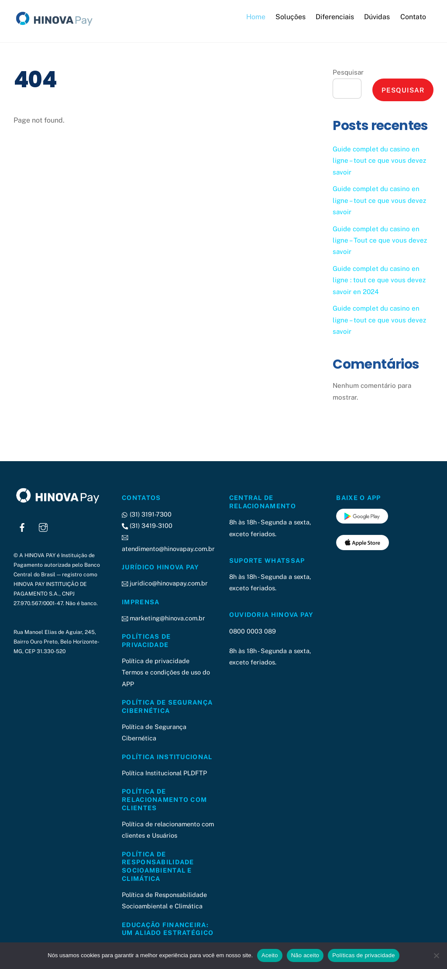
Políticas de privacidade (363, 955)
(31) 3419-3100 (147, 525)
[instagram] (43, 526)
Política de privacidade (155, 660)
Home (255, 17)
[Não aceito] (436, 955)
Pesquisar (348, 72)
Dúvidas (377, 17)
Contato (413, 17)
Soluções (290, 17)
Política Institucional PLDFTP (164, 773)
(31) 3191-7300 (147, 514)
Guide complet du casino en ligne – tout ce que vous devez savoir (379, 160)
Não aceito (305, 955)
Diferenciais (335, 17)
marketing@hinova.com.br (163, 618)
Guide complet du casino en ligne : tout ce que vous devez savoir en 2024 (379, 280)
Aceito (269, 955)
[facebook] (22, 526)
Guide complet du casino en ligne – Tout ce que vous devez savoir (380, 240)
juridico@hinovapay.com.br (165, 583)
